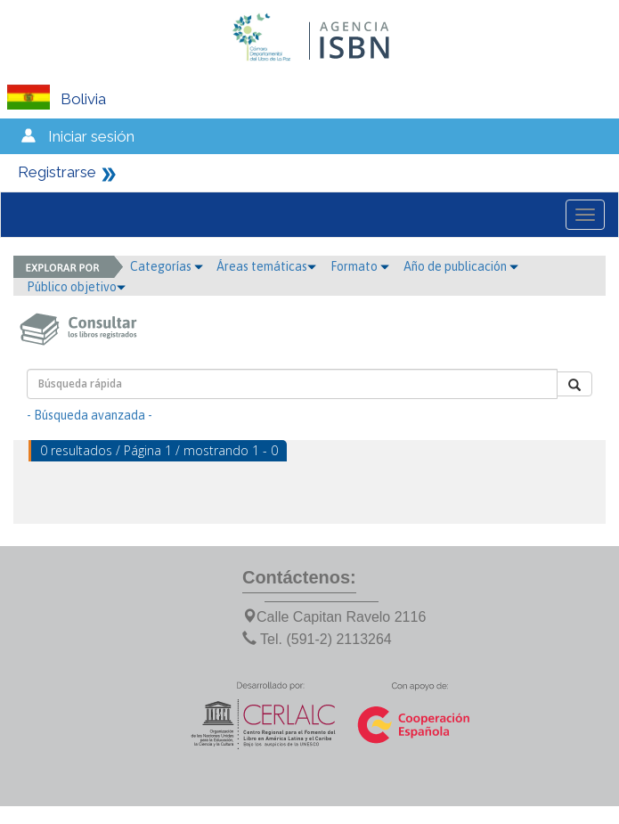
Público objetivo (76, 287)
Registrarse (57, 172)
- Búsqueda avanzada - (89, 415)
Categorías (166, 266)
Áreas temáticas (266, 266)
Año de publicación (460, 266)
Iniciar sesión (91, 136)
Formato (359, 266)
